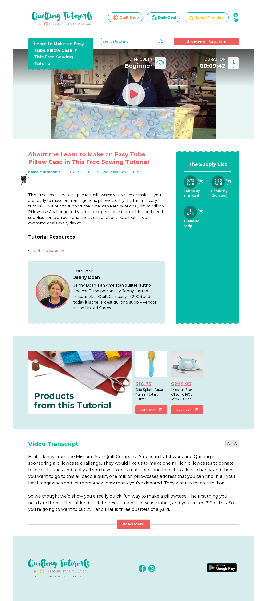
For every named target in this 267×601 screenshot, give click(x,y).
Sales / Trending (207, 17)
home (33, 172)
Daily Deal (163, 17)
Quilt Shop (126, 17)
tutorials (50, 172)
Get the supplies (48, 250)
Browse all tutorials (206, 41)
